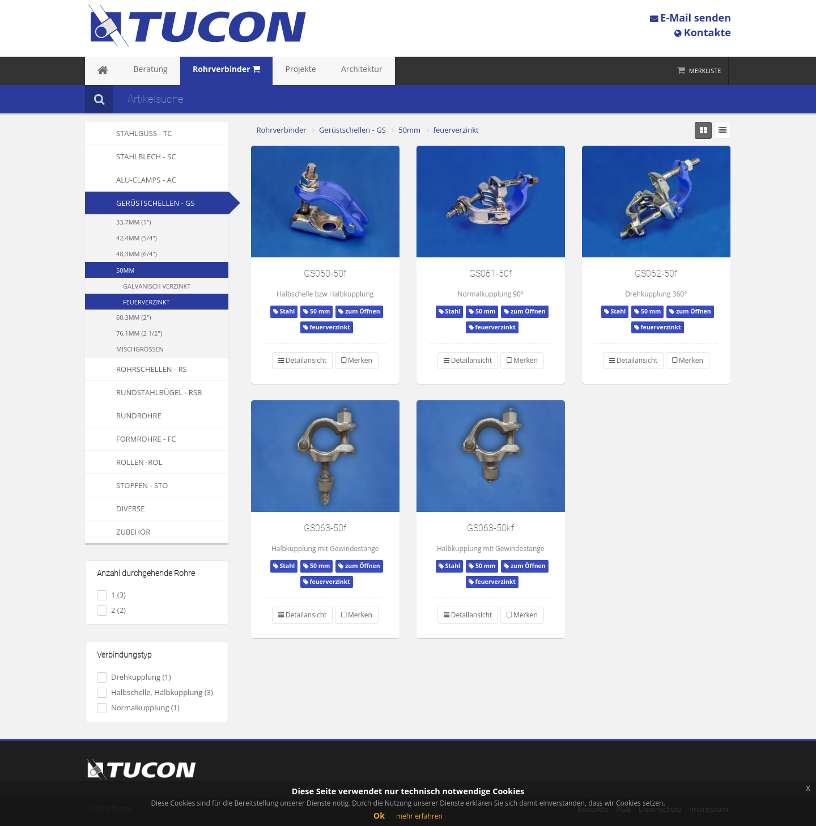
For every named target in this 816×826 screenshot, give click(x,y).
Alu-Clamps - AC (130, 179)
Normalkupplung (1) (138, 707)
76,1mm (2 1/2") (139, 333)
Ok (379, 815)
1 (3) (111, 595)
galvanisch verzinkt (156, 286)
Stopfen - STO (126, 485)
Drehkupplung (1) (134, 677)
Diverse (114, 508)
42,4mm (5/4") (136, 238)
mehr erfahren (419, 816)
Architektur (315, 71)
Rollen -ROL (123, 462)
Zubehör (117, 531)
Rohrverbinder (282, 130)
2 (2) (111, 610)
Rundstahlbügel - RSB (143, 392)
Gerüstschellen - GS (155, 203)
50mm (125, 270)
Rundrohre (123, 415)
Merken (356, 360)
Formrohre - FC (130, 438)
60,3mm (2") (133, 317)
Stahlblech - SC (130, 156)
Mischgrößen (140, 349)
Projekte (264, 71)
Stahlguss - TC (128, 133)
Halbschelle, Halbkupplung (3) (155, 692)
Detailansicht (302, 360)
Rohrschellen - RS (136, 369)
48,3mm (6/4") (136, 253)
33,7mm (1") (133, 222)
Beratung (137, 71)
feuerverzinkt (146, 302)
